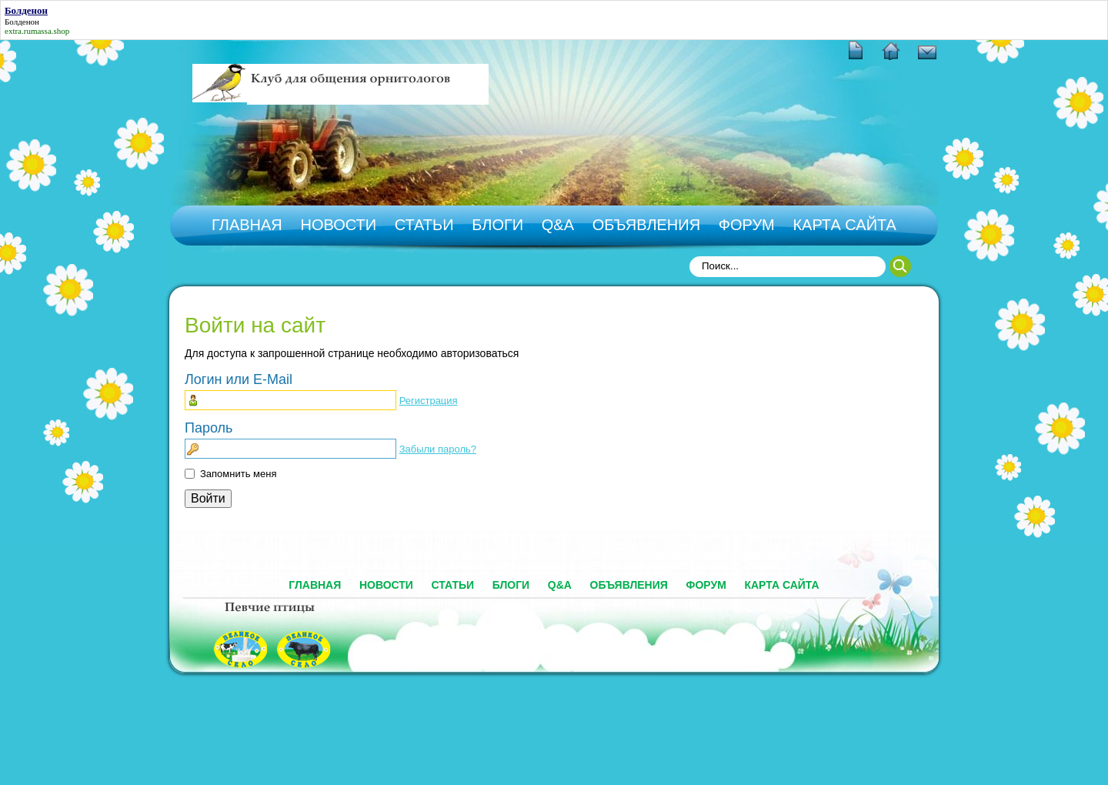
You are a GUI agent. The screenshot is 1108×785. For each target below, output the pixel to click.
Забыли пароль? (437, 449)
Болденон (22, 21)
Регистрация (428, 400)
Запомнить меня (238, 473)
